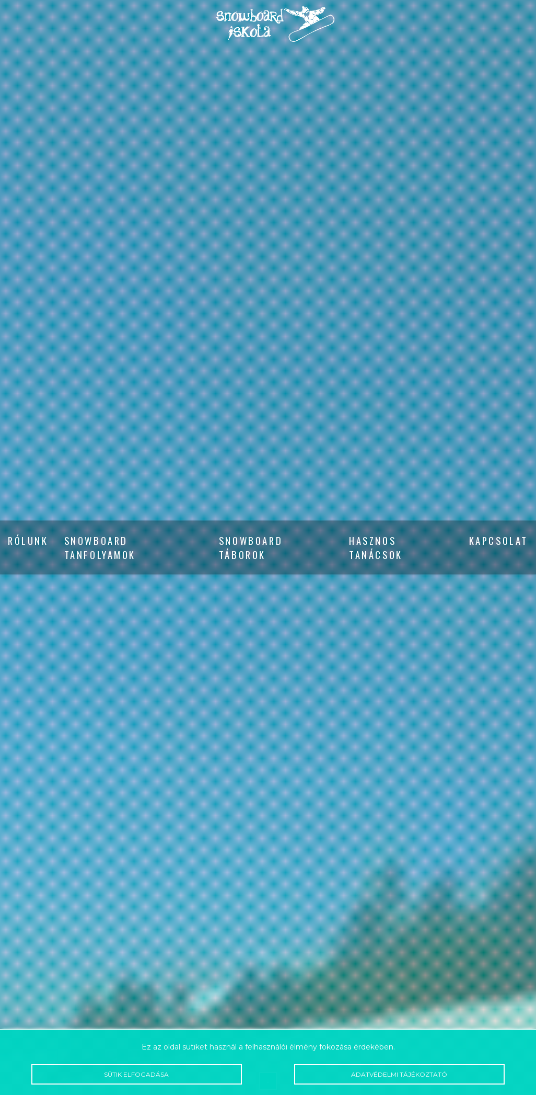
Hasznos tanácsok (376, 547)
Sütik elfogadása (136, 1075)
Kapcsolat (498, 540)
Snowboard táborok (251, 547)
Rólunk (28, 540)
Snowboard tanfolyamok (100, 547)
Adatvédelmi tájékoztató (399, 1075)
